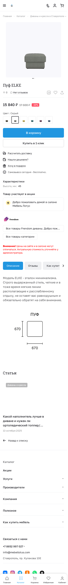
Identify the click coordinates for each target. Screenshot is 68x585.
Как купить (54, 265)
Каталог (8, 461)
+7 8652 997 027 (13, 546)
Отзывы (33, 265)
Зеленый (32, 120)
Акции (7, 470)
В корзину (33, 133)
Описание (13, 265)
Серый (15, 120)
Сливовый (40, 120)
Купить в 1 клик (33, 143)
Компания (10, 499)
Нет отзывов (19, 92)
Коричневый (6, 120)
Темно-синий (49, 120)
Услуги (7, 478)
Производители (14, 487)
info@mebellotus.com (16, 552)
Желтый (23, 120)
